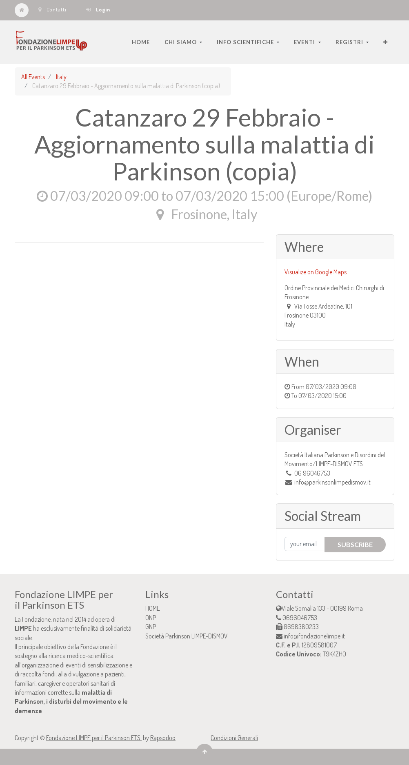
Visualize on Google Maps (316, 272)
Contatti (52, 9)
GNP (150, 627)
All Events (33, 77)
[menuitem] (140, 42)
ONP (150, 618)
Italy (61, 77)
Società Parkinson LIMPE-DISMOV (186, 636)
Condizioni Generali (234, 738)
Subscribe (355, 544)
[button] (385, 42)
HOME (152, 608)
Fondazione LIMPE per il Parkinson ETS (94, 738)
